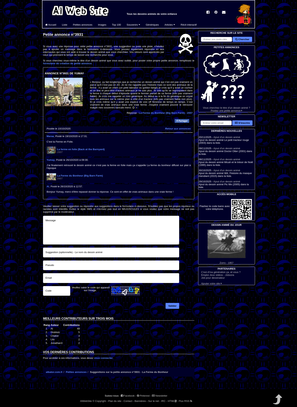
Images (102, 24)
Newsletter (159, 395)
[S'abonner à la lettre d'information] (216, 123)
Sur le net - (154, 401)
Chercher (242, 39)
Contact (127, 401)
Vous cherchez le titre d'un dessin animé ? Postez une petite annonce (226, 80)
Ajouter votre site (211, 283)
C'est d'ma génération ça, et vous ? (221, 272)
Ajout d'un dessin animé (226, 137)
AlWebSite (86, 401)
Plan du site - (115, 401)
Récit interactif (189, 24)
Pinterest (143, 395)
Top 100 (116, 24)
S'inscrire (242, 123)
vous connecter (103, 358)
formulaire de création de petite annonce (67, 63)
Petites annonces (82, 24)
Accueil (50, 24)
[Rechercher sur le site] (216, 39)
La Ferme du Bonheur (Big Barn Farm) (166, 112)
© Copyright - (99, 401)
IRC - (164, 401)
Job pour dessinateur (213, 277)
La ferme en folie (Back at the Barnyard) (81, 149)
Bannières (140, 401)
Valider (172, 305)
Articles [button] (169, 24)
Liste (64, 24)
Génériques (152, 24)
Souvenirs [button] (133, 24)
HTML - (173, 401)
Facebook (128, 395)
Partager (182, 121)
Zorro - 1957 (226, 247)
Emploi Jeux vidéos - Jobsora (217, 275)
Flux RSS (185, 401)
